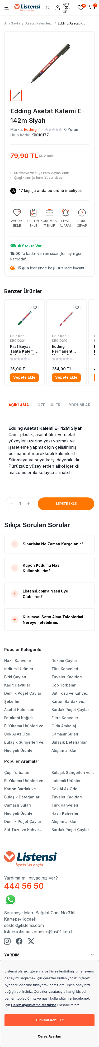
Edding (30, 129)
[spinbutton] (20, 503)
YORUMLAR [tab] (80, 405)
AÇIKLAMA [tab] (18, 405)
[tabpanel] (49, 450)
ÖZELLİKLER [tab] (48, 405)
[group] (17, 218)
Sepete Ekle (24, 377)
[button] (11, 503)
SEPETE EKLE (66, 504)
